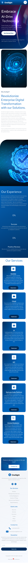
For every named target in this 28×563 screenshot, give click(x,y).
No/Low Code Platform (14, 392)
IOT (14, 362)
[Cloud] (14, 296)
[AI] (14, 325)
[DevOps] (13, 269)
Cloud (14, 301)
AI (14, 330)
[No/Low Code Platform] (14, 387)
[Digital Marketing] (13, 418)
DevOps (13, 274)
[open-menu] (25, 2)
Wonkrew (18, 559)
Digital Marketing (13, 423)
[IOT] (14, 357)
